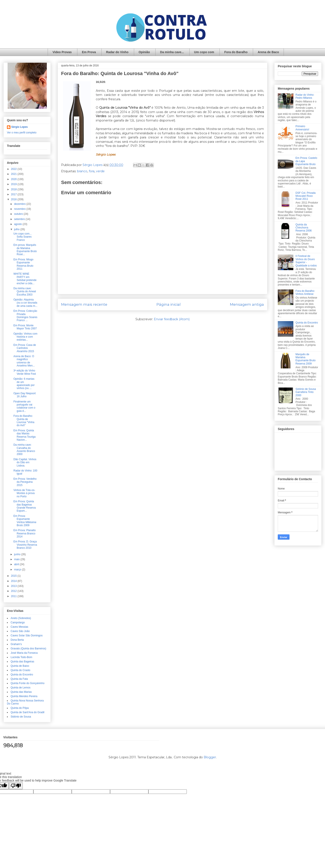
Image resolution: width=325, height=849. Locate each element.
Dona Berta (17, 639)
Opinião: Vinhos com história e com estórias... (25, 337)
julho (17, 229)
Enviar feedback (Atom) (172, 319)
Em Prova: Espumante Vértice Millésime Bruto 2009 (24, 520)
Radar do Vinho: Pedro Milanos (305, 96)
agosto (18, 224)
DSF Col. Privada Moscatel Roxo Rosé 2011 (306, 196)
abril (17, 564)
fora (91, 171)
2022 (14, 169)
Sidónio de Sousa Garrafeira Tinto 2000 (306, 392)
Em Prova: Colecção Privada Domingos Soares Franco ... (25, 315)
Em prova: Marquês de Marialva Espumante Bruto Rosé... (25, 249)
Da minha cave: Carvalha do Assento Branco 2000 (24, 449)
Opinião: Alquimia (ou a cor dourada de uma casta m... (25, 302)
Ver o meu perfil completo (21, 132)
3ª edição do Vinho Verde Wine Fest (24, 372)
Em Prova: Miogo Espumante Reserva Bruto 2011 (23, 264)
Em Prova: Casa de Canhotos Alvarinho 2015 (24, 348)
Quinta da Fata (19, 678)
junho (17, 554)
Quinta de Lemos (20, 687)
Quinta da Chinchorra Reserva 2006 (304, 227)
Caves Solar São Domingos (26, 635)
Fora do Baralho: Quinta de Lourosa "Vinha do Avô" (23, 420)
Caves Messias (19, 626)
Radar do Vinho (117, 52)
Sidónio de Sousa (21, 716)
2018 (14, 189)
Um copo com (204, 52)
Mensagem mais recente (84, 304)
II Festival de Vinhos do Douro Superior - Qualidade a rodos (306, 261)
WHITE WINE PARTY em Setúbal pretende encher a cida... (24, 278)
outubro (19, 213)
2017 (14, 194)
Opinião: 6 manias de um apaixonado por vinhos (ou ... (24, 383)
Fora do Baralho (235, 52)
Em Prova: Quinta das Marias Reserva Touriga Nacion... (24, 435)
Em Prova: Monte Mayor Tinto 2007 (25, 327)
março (18, 569)
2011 (14, 596)
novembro (20, 208)
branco (82, 171)
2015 (14, 575)
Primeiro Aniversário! (302, 128)
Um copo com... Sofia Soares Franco (22, 236)
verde (100, 171)
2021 (14, 174)
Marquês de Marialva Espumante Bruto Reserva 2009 (306, 359)
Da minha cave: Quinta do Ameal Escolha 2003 (24, 291)
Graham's (16, 644)
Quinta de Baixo (20, 665)
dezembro (20, 203)
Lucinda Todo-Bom (21, 657)
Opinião (144, 52)
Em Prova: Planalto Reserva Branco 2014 (24, 533)
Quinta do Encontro (22, 674)
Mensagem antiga (247, 304)
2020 (14, 179)
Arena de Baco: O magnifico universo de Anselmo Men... (24, 361)
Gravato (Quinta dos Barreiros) (28, 648)
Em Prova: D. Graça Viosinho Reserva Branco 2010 (25, 544)
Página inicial (168, 304)
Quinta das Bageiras (22, 661)
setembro (20, 219)
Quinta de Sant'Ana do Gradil (27, 712)
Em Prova (89, 52)
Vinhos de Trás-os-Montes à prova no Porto (24, 493)
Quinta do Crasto (20, 670)
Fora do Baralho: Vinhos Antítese (305, 292)
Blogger (210, 757)
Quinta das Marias (21, 691)
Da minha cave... (172, 52)
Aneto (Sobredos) (21, 618)
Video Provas (62, 52)
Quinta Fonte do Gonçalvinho (27, 683)
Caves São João (20, 631)
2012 (14, 591)
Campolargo (18, 622)
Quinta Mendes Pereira (24, 696)
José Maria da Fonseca (24, 652)
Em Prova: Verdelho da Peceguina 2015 (25, 482)
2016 (14, 199)
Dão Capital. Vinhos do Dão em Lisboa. (24, 462)
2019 (14, 184)
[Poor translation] (16, 785)
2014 (14, 581)
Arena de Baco (268, 52)
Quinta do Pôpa (20, 707)
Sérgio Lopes (19, 126)
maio (17, 559)
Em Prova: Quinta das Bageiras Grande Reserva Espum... (24, 506)
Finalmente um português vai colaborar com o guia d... (24, 406)
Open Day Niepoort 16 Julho (24, 395)
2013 (14, 586)
